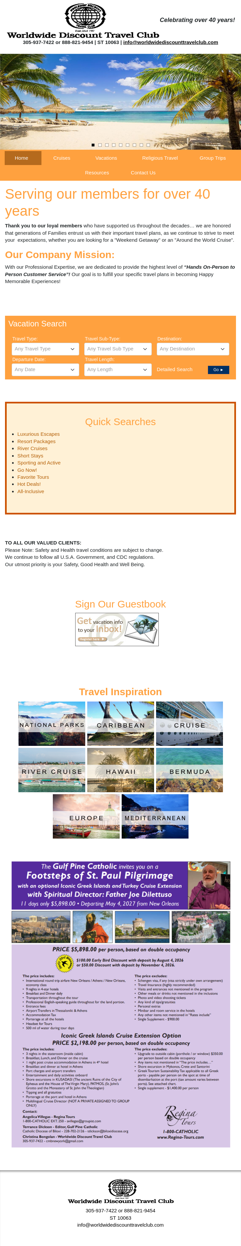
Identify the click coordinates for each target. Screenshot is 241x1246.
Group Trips (213, 158)
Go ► (218, 369)
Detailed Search (175, 369)
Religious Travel (160, 158)
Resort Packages (36, 441)
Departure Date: (29, 359)
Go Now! (27, 470)
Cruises (61, 158)
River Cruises (32, 448)
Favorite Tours (33, 477)
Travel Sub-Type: (102, 338)
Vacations (106, 158)
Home (21, 158)
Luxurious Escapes (38, 434)
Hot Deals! (29, 484)
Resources (97, 172)
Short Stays (30, 455)
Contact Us (143, 172)
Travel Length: (100, 359)
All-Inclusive (30, 491)
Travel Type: (25, 338)
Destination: (169, 338)
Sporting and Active (39, 462)
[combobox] (45, 349)
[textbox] (45, 348)
